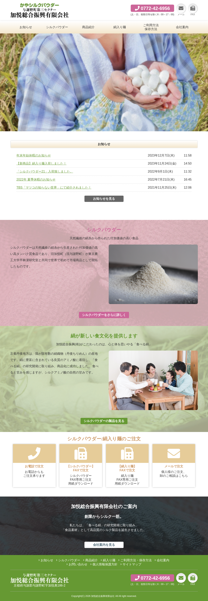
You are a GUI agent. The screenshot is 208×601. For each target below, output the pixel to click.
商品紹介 (91, 560)
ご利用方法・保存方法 (136, 560)
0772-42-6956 (155, 8)
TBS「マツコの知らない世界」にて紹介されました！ (53, 187)
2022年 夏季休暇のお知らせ (36, 179)
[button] (6, 82)
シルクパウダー (69, 560)
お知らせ (47, 560)
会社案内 (163, 560)
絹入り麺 (109, 560)
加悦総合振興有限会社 (103, 596)
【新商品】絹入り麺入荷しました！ (41, 163)
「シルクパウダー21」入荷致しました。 (44, 171)
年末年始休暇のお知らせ (33, 155)
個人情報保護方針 (104, 564)
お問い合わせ (78, 564)
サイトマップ (132, 564)
